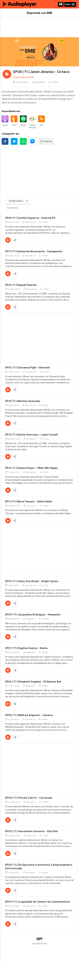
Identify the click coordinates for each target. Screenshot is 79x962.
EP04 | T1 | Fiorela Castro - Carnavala (28, 797)
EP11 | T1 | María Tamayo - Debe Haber (29, 501)
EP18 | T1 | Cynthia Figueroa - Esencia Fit (30, 217)
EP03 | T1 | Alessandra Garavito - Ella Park (31, 831)
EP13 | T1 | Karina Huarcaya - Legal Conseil (31, 434)
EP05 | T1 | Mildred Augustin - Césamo (29, 715)
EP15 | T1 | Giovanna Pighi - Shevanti (27, 367)
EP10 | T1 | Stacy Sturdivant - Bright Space (31, 581)
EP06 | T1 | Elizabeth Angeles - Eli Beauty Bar (33, 681)
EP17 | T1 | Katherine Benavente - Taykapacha (33, 251)
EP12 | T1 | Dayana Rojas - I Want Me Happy (31, 467)
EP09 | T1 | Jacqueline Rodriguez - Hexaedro (33, 614)
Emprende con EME (23, 77)
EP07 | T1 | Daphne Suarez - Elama (26, 648)
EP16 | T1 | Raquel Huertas (21, 284)
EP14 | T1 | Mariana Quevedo (22, 401)
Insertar (46, 141)
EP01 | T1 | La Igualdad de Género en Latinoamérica (37, 901)
